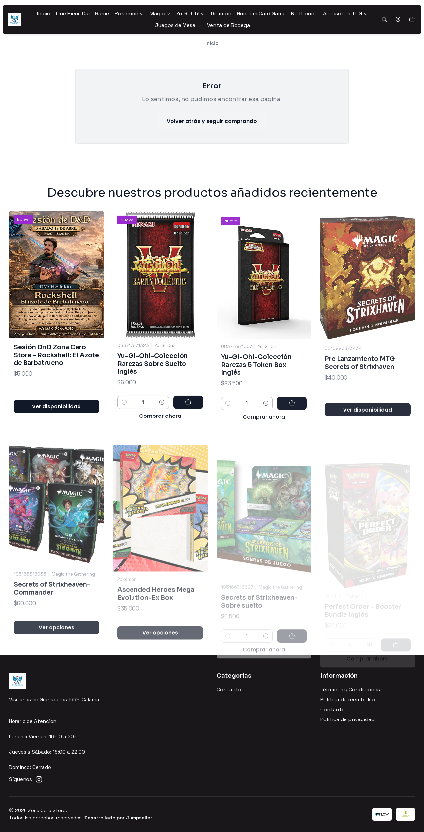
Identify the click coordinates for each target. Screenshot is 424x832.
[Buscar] (384, 19)
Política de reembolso (347, 699)
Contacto (229, 689)
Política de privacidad (347, 719)
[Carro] (411, 19)
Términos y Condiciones (350, 689)
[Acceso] (397, 19)
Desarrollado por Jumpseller (118, 818)
